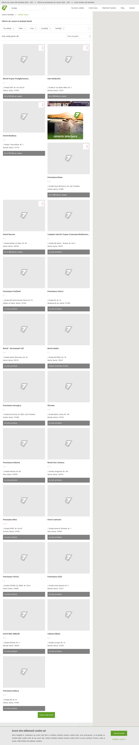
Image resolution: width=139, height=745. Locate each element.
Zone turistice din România (84, 2)
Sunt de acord (119, 733)
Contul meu (93, 8)
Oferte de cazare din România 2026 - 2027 (17, 2)
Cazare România (8, 15)
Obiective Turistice (109, 8)
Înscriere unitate (77, 8)
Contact (132, 8)
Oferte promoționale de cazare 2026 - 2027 (53, 2)
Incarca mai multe (46, 715)
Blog (122, 8)
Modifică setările (119, 740)
